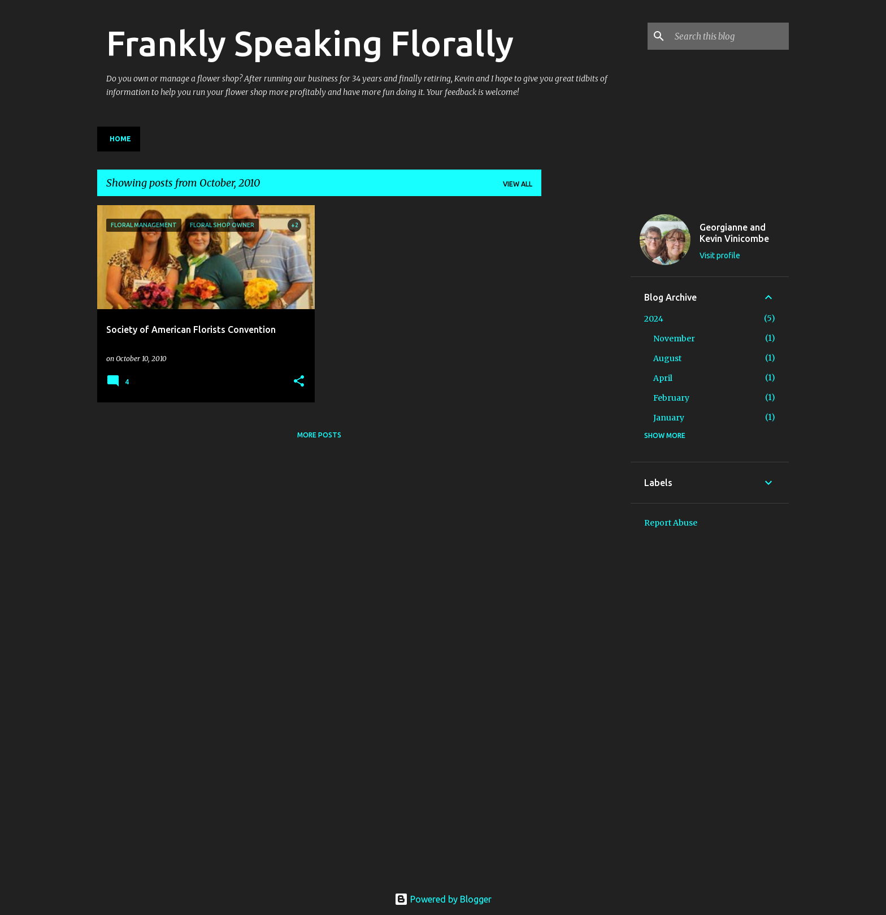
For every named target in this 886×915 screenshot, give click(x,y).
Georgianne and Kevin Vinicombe (734, 233)
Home (120, 138)
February (671, 398)
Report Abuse (670, 523)
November (674, 338)
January (668, 418)
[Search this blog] (729, 36)
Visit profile (720, 255)
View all (517, 184)
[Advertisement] (586, 374)
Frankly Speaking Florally (310, 43)
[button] (299, 381)
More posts (319, 435)
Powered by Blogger (443, 899)
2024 (653, 319)
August (667, 358)
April (662, 378)
